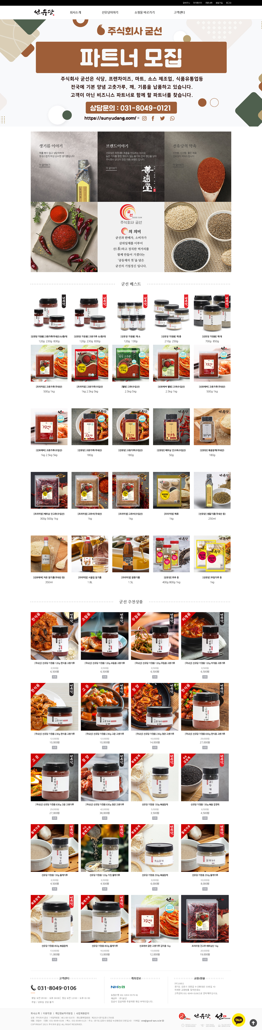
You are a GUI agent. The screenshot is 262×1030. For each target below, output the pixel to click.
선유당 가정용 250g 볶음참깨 (155, 875)
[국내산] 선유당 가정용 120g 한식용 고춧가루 (54, 663)
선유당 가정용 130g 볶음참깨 (155, 804)
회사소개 (75, 12)
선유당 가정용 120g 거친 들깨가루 (105, 875)
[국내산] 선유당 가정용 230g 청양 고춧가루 (155, 734)
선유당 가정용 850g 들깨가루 (105, 946)
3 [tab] (131, 118)
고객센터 (179, 12)
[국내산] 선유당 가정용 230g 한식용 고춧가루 (54, 734)
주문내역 (208, 3)
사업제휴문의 (82, 1013)
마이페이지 (197, 3)
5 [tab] (138, 118)
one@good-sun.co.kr (151, 1020)
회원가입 (219, 3)
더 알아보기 (44, 164)
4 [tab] (135, 118)
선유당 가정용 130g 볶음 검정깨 (205, 804)
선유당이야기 (110, 12)
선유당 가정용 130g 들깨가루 (55, 875)
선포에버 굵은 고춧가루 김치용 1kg (154, 946)
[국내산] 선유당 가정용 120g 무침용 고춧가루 (155, 663)
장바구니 (186, 3)
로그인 (228, 3)
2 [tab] (127, 118)
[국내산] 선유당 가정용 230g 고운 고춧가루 (105, 734)
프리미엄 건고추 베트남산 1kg (205, 946)
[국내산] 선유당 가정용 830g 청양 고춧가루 (105, 804)
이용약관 (47, 1013)
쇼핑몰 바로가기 (145, 12)
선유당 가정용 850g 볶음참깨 (55, 946)
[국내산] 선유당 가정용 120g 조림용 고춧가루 (105, 663)
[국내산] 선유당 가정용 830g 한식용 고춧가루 (205, 734)
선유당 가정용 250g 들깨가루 (205, 875)
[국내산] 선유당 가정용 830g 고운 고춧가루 (54, 804)
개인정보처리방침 (64, 1013)
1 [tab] (124, 118)
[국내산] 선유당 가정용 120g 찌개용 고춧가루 (205, 663)
